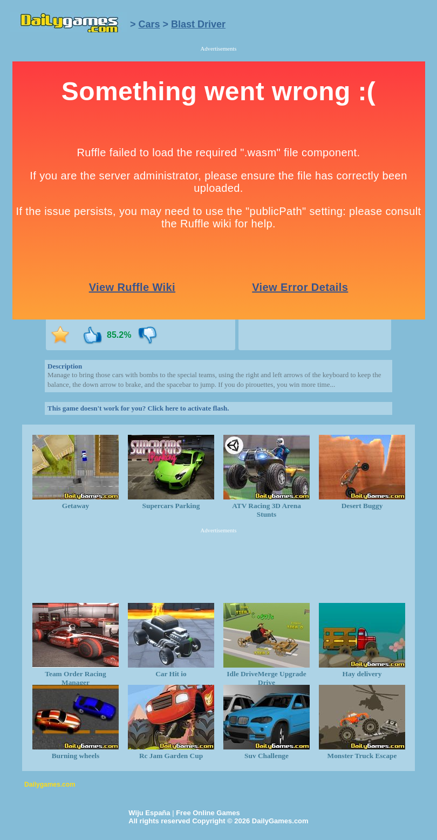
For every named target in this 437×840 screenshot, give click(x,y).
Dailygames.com (50, 784)
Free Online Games (208, 813)
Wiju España (149, 813)
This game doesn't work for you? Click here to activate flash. (138, 408)
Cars (149, 24)
